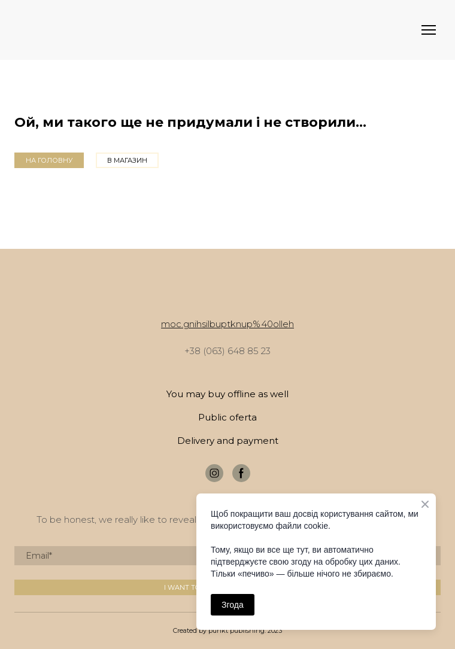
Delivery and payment (227, 440)
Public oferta (227, 417)
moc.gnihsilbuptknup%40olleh (227, 324)
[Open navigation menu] (429, 30)
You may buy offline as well (227, 394)
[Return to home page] (32, 30)
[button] (49, 160)
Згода (233, 605)
